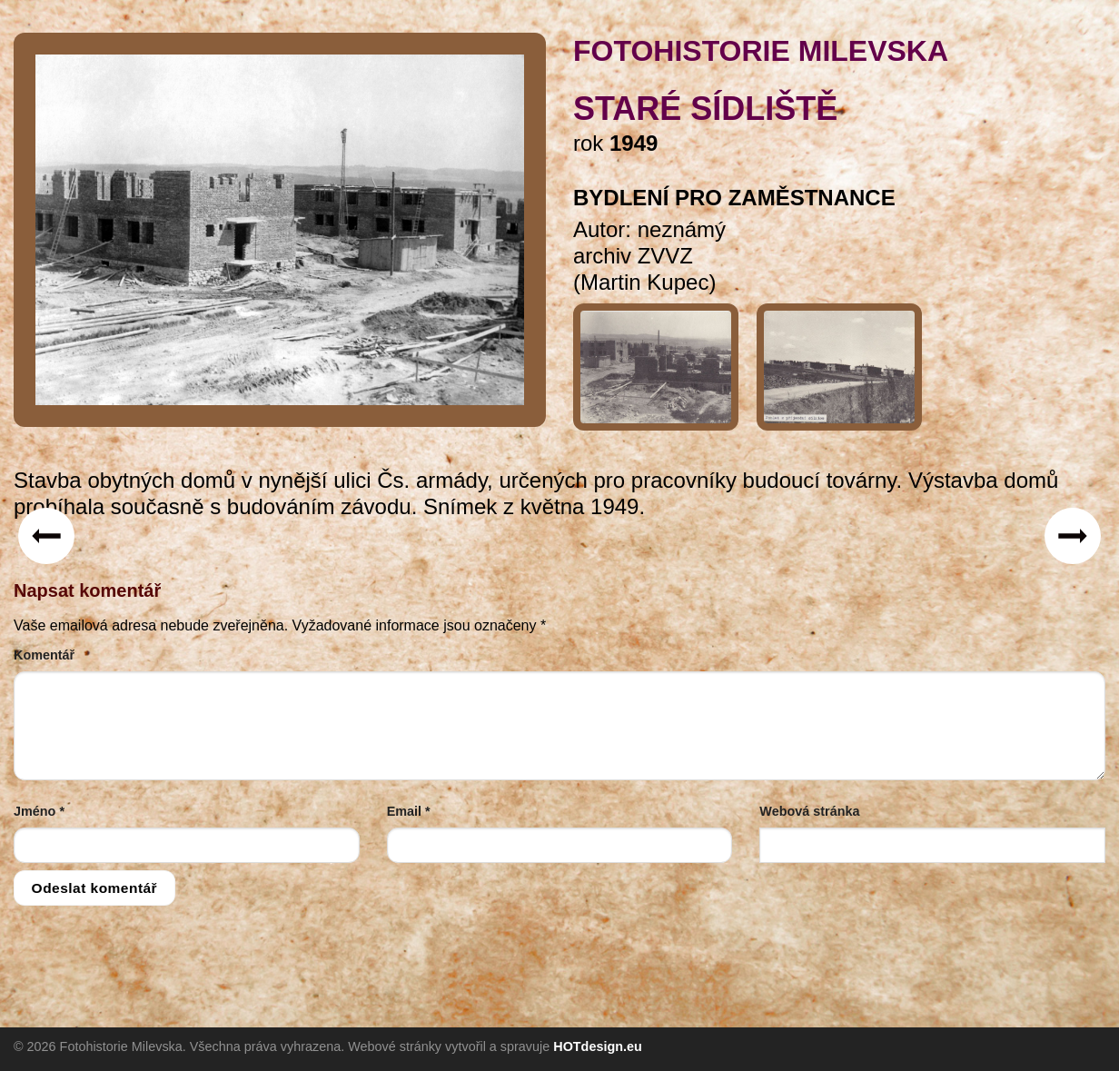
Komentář (44, 655)
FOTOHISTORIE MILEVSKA (760, 51)
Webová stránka (809, 811)
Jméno (39, 811)
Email (409, 811)
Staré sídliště (705, 108)
